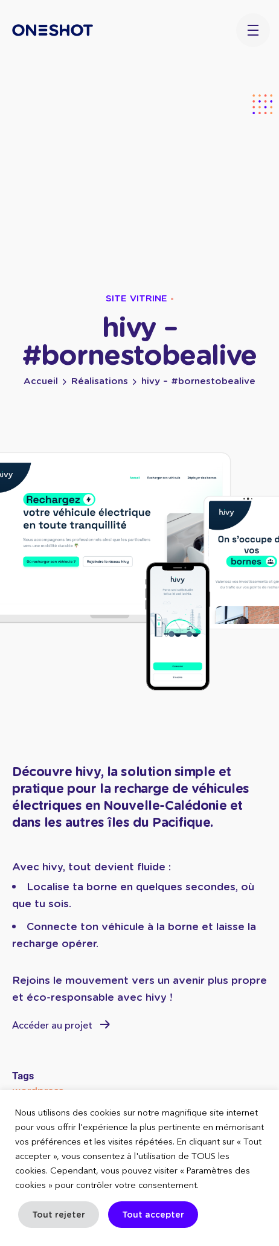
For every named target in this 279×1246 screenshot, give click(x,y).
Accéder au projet (61, 1026)
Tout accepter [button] (153, 1214)
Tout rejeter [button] (58, 1214)
